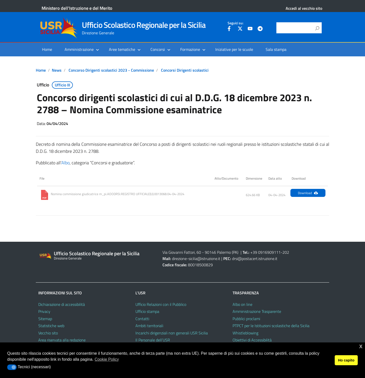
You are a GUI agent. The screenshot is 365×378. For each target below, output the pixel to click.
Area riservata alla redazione (62, 340)
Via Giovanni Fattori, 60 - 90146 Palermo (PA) (200, 252)
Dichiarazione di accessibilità (61, 304)
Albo (65, 162)
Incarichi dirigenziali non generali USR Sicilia (171, 333)
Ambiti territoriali (149, 326)
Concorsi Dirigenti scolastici (185, 70)
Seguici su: (235, 23)
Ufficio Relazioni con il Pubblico (160, 304)
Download (308, 192)
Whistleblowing (245, 333)
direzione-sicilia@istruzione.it (196, 259)
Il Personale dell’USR (152, 340)
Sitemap (45, 319)
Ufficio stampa (147, 311)
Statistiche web (51, 326)
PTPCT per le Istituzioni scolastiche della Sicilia (271, 326)
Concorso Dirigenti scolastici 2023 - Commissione (111, 70)
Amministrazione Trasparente (257, 311)
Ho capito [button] (346, 360)
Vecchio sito (48, 333)
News (57, 70)
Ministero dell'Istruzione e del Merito (77, 8)
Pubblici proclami (246, 319)
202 (285, 252)
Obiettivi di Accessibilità (252, 340)
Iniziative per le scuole (234, 49)
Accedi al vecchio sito (304, 8)
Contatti (142, 319)
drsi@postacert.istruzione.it (254, 259)
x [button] (360, 346)
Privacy (44, 311)
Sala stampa (276, 49)
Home (47, 49)
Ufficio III (62, 85)
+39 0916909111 (265, 252)
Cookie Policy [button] (107, 359)
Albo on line (242, 304)
